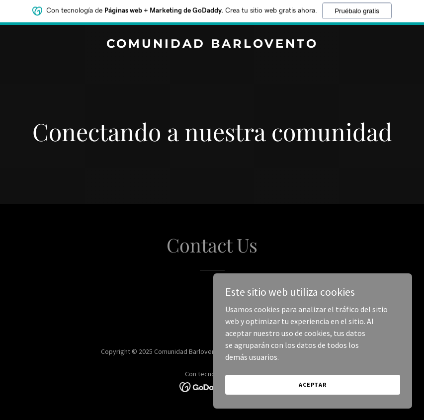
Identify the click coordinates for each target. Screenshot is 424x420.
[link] (212, 45)
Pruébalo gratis (357, 8)
